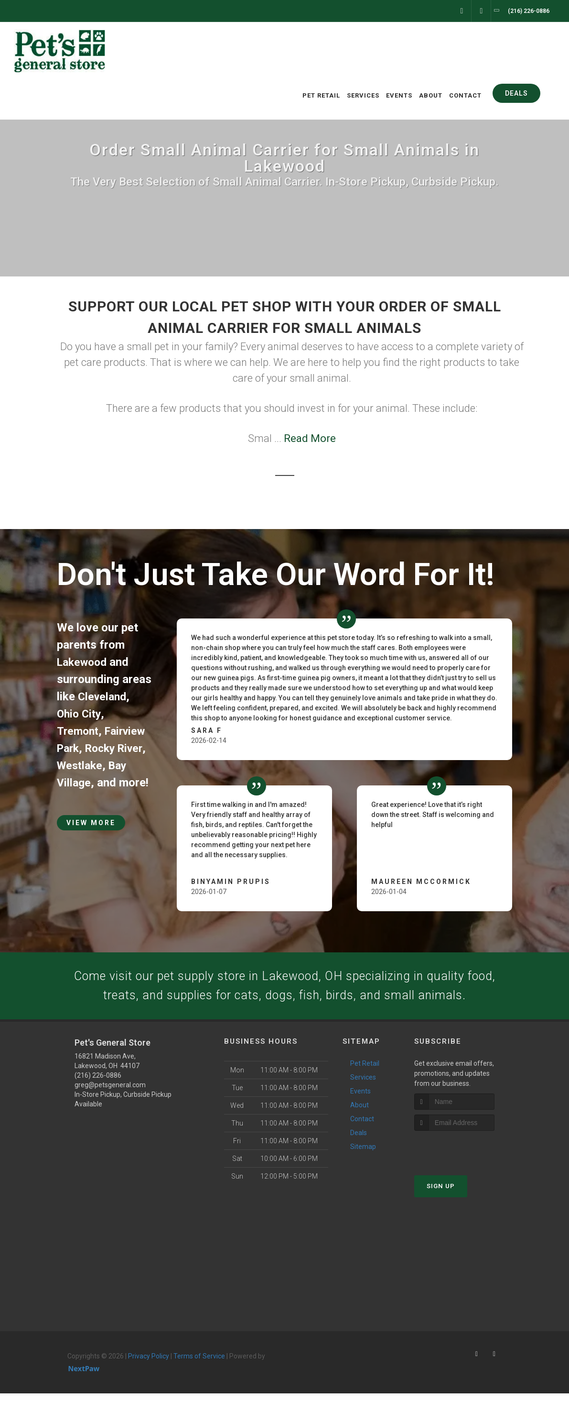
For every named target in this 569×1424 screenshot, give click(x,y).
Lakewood (84, 662)
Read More (310, 438)
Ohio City (80, 713)
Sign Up (441, 1216)
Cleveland (103, 696)
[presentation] (465, 1179)
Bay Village (85, 782)
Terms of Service (199, 1387)
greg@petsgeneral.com (110, 1115)
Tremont (79, 731)
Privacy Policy (148, 1387)
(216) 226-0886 (98, 1106)
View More (91, 840)
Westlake (113, 765)
